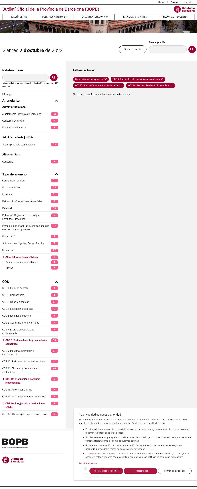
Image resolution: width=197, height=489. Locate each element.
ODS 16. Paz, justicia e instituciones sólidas (31, 405)
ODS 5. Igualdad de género (30, 316)
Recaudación (30, 236)
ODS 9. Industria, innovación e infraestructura (30, 352)
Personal (30, 208)
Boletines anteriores (54, 17)
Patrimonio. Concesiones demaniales (30, 201)
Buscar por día (157, 42)
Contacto (188, 2)
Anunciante (30, 101)
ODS (30, 282)
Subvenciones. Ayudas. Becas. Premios (30, 243)
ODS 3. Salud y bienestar (30, 302)
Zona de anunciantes (135, 17)
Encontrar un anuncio (95, 17)
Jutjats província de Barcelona (30, 144)
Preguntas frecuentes (175, 17)
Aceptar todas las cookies (106, 471)
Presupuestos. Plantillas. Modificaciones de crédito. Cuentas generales (30, 227)
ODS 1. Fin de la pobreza (30, 288)
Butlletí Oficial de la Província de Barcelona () (50, 9)
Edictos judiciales (30, 187)
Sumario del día (132, 49)
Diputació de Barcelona (30, 127)
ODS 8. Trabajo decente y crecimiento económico (31, 341)
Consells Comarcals (30, 121)
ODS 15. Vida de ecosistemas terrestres (30, 396)
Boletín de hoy (19, 17)
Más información (88, 463)
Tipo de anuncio (30, 174)
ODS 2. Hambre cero (30, 295)
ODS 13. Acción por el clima (30, 389)
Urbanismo (30, 250)
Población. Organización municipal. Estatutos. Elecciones (30, 216)
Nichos (32, 268)
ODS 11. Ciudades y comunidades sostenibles (30, 370)
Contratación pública (30, 180)
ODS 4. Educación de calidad (30, 309)
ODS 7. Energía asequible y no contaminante (30, 331)
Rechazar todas (140, 471)
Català (161, 2)
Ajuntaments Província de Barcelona (30, 114)
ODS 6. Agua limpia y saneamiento (30, 322)
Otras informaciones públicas (31, 257)
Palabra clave (12, 70)
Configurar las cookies (174, 471)
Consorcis (30, 161)
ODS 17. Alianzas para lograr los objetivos (30, 414)
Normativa (30, 194)
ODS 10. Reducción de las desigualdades (30, 361)
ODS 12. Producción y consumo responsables (31, 380)
